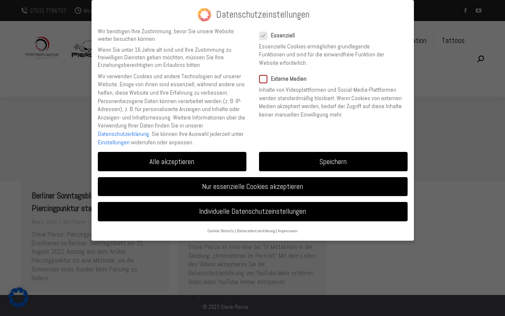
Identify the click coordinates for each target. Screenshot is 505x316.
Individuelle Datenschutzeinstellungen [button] (252, 211)
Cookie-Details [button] (220, 231)
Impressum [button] (288, 231)
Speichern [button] (333, 161)
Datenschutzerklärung (123, 134)
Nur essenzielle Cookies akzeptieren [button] (252, 186)
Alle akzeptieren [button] (171, 161)
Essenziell (279, 35)
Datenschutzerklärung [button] (256, 231)
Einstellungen (114, 142)
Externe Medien (285, 78)
